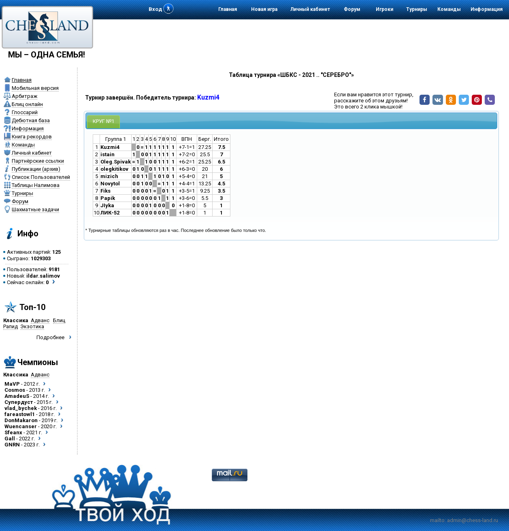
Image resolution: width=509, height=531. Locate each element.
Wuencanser (20, 426)
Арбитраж (24, 96)
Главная (227, 9)
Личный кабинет (310, 9)
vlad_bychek (20, 408)
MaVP (12, 384)
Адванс (40, 320)
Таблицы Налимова (36, 185)
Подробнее (50, 337)
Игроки (384, 9)
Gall (9, 438)
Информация (487, 9)
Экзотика (32, 326)
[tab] (103, 121)
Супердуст (18, 402)
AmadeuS (16, 396)
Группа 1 (115, 139)
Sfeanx (13, 432)
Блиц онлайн (27, 104)
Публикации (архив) (36, 169)
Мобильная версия (35, 88)
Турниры (416, 9)
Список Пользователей (41, 177)
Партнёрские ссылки (38, 161)
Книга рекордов (32, 137)
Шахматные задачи (35, 209)
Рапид (10, 326)
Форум (352, 9)
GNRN (12, 445)
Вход (155, 9)
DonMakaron (21, 420)
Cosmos (14, 390)
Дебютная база (31, 120)
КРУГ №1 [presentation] (103, 121)
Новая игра (264, 9)
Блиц (59, 320)
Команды (449, 9)
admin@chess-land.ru (472, 520)
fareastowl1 (19, 414)
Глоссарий (25, 112)
